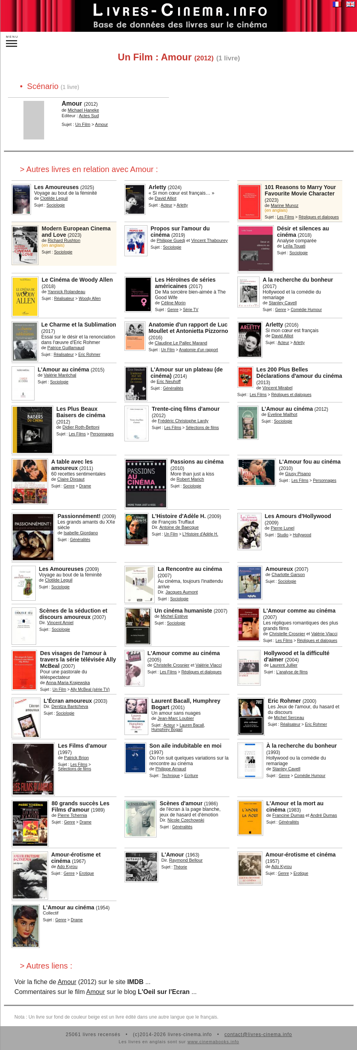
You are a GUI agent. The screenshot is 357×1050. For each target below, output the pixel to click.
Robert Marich (190, 479)
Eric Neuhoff (168, 381)
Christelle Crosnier (287, 633)
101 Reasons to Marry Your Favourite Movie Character (300, 190)
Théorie (180, 867)
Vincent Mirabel (277, 387)
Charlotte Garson (288, 574)
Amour (72, 103)
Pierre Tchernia (72, 815)
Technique (171, 775)
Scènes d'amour (181, 803)
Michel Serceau (289, 717)
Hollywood (302, 535)
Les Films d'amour (82, 746)
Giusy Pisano (298, 473)
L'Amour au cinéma (63, 369)
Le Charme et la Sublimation (78, 324)
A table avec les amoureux (72, 464)
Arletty (157, 187)
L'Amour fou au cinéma (310, 461)
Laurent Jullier (283, 665)
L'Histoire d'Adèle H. (179, 516)
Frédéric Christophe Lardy (183, 420)
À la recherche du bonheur (301, 746)
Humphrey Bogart (166, 729)
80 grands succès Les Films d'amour (81, 806)
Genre (172, 309)
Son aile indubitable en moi (185, 746)
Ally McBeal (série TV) (90, 689)
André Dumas (323, 815)
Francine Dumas (288, 815)
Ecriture (191, 775)
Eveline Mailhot (282, 414)
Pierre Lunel (282, 528)
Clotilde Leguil (54, 198)
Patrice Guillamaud (65, 347)
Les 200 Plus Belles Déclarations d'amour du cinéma (299, 372)
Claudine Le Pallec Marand (181, 342)
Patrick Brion (76, 757)
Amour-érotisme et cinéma (301, 854)
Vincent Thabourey (209, 240)
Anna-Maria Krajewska (68, 682)
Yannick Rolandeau (66, 291)
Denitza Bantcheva (69, 706)
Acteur (166, 205)
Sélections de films (202, 427)
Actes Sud (89, 115)
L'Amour (172, 854)
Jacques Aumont (181, 592)
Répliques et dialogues (319, 217)
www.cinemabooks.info (213, 1041)
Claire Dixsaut (70, 479)
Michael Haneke (83, 110)
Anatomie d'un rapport (198, 350)
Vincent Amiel (60, 622)
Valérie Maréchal (60, 375)
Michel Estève (174, 616)
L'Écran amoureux (68, 701)
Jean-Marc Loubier (175, 718)
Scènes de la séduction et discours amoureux (73, 613)
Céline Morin (173, 302)
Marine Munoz (285, 205)
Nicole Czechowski (185, 820)
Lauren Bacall (192, 725)
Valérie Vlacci (324, 633)
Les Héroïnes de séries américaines (185, 283)
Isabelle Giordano (81, 532)
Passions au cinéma (197, 461)
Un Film (82, 124)
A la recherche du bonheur (298, 280)
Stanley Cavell (283, 302)
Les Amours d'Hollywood (298, 516)
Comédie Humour (306, 309)
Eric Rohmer (89, 354)
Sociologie (56, 205)
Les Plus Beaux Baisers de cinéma (80, 412)
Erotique (86, 873)
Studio (282, 535)
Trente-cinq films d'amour (186, 409)
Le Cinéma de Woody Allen (77, 280)
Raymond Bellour (185, 860)
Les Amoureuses (56, 187)
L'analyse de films (292, 672)
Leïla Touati (294, 246)
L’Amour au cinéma (287, 409)
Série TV (190, 309)
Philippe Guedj (171, 240)
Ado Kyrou (67, 866)
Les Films (285, 217)
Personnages (102, 434)
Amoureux (279, 569)
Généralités (173, 388)
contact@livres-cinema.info (258, 1034)
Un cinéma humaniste (183, 610)
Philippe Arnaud (170, 768)
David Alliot (165, 198)
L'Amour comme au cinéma (299, 610)
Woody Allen (90, 298)
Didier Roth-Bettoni (80, 427)
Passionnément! (79, 516)
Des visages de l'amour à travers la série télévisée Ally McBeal (78, 659)
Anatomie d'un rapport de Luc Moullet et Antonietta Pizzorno (188, 327)
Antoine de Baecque (179, 527)
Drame (85, 486)
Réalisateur (64, 298)
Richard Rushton (64, 240)
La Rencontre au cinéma (190, 569)
